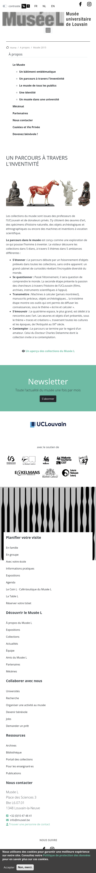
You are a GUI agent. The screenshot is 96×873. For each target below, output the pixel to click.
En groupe (12, 554)
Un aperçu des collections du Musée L (50, 351)
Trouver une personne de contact (29, 824)
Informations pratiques (20, 568)
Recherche (12, 698)
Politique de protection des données (66, 855)
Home (13, 47)
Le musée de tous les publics (37, 85)
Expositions (13, 575)
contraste (14, 6)
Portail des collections (19, 759)
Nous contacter (23, 120)
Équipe (10, 650)
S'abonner (48, 399)
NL (44, 6)
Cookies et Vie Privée (26, 127)
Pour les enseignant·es (20, 766)
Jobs (8, 719)
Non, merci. (25, 867)
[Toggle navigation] (48, 30)
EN (53, 6)
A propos (25, 47)
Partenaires (20, 113)
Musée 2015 (39, 47)
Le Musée (19, 65)
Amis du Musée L (16, 657)
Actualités (12, 643)
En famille (12, 548)
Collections (12, 637)
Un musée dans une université (39, 99)
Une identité (27, 92)
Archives (11, 745)
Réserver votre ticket (18, 603)
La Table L (12, 596)
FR (35, 6)
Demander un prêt (17, 726)
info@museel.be (20, 820)
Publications (13, 773)
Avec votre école (16, 561)
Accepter (9, 867)
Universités (13, 691)
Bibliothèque (14, 752)
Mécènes (11, 671)
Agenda (10, 582)
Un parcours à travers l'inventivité (41, 78)
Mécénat (18, 106)
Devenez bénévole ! (25, 134)
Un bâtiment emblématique (37, 71)
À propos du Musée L (19, 623)
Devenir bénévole (16, 712)
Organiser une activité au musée (26, 705)
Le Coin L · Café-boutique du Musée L (29, 589)
